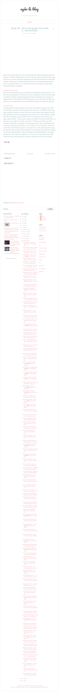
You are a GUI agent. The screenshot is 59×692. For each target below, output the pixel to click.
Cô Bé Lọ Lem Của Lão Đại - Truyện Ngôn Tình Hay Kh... (29, 592)
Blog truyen (43, 227)
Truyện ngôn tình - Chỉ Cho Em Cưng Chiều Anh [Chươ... (30, 632)
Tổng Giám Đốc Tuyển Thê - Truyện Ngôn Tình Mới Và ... (30, 521)
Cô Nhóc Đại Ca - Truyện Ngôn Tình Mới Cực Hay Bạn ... (29, 423)
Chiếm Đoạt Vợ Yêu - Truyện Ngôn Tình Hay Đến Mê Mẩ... (30, 295)
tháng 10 (25, 234)
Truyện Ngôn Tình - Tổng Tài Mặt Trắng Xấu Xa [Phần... (30, 627)
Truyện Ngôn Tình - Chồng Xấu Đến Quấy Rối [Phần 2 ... (30, 648)
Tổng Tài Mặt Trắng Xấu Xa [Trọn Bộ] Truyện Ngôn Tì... (30, 588)
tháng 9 (25, 236)
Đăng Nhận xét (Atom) (16, 203)
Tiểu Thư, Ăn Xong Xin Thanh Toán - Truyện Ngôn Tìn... (30, 655)
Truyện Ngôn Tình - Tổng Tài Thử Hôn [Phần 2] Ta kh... (30, 333)
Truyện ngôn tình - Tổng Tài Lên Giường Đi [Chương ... (30, 674)
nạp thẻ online (42, 242)
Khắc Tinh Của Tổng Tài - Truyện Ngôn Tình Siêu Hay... (29, 432)
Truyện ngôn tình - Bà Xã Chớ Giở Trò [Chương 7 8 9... (30, 383)
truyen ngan (43, 231)
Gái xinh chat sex (14, 223)
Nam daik (41, 239)
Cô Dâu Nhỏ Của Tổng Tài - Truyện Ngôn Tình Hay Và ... (30, 498)
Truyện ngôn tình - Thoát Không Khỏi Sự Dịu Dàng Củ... (29, 312)
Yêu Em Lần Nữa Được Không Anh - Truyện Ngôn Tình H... (30, 450)
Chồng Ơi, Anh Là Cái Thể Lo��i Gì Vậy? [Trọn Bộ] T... (29, 379)
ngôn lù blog (29, 9)
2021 (23, 218)
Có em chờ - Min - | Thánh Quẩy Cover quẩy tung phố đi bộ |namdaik (15, 243)
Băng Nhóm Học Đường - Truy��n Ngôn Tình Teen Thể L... (30, 392)
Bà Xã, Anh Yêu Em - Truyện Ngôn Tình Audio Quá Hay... (30, 665)
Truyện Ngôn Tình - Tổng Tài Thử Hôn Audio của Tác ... (30, 584)
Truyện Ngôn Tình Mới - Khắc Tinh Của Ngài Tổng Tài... (30, 337)
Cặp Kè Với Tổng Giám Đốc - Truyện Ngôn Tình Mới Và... (30, 652)
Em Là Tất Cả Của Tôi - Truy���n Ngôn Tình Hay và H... (29, 387)
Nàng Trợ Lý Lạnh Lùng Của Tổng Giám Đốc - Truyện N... (30, 441)
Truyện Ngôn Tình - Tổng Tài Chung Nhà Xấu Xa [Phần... (30, 612)
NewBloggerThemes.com (36, 687)
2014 (23, 678)
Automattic (18, 687)
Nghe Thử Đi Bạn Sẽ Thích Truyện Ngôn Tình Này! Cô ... (30, 481)
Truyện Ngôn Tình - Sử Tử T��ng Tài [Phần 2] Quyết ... (30, 281)
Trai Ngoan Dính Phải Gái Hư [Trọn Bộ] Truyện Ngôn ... (30, 269)
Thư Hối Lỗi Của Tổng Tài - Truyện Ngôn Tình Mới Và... (30, 427)
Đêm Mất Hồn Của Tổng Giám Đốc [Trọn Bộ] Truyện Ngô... (30, 316)
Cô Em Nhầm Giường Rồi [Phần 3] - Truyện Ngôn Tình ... (29, 563)
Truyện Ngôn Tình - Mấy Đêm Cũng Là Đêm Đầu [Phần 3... (30, 273)
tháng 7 (25, 241)
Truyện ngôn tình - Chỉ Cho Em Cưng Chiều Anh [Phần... (30, 602)
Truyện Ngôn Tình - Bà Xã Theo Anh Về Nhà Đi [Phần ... (30, 411)
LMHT (40, 260)
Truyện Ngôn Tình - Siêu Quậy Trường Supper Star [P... (29, 437)
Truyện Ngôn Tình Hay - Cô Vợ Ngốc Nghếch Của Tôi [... (30, 576)
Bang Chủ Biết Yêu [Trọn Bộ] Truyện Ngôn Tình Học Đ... (30, 545)
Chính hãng (42, 254)
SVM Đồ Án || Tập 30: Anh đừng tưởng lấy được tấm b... (30, 259)
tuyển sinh (41, 266)
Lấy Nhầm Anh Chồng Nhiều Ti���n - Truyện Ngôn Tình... (30, 368)
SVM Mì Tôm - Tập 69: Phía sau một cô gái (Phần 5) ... (29, 262)
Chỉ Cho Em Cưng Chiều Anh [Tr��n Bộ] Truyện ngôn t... (30, 350)
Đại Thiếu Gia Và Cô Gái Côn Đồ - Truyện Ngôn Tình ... (30, 415)
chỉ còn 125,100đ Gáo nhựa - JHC (11, 220)
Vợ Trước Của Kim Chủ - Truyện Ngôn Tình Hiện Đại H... (30, 670)
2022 (23, 216)
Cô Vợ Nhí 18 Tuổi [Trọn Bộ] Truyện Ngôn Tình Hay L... (30, 553)
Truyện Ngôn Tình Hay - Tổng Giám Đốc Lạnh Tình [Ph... (30, 615)
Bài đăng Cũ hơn (50, 154)
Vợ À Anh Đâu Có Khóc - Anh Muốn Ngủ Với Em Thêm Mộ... (30, 320)
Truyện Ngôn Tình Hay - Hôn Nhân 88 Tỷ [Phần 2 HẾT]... (30, 644)
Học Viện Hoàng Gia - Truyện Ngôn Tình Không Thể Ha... (30, 506)
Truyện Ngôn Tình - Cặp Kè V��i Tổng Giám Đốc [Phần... (29, 526)
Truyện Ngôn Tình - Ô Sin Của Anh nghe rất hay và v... (30, 567)
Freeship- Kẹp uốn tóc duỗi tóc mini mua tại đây (12, 216)
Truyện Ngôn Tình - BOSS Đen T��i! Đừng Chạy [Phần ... (29, 401)
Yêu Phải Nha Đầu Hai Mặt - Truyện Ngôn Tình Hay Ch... (29, 486)
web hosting (42, 257)
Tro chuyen (43, 229)
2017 (23, 227)
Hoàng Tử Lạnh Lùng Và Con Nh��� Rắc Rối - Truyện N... (30, 516)
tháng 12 (25, 229)
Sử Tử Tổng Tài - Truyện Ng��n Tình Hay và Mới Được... (30, 541)
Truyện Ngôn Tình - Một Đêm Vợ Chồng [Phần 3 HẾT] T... (30, 468)
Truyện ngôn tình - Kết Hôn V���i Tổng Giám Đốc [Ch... (30, 455)
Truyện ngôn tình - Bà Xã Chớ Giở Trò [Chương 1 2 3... (30, 345)
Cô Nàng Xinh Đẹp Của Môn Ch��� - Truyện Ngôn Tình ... (30, 374)
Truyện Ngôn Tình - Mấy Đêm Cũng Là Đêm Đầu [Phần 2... (30, 472)
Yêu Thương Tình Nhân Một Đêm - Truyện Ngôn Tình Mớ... (30, 358)
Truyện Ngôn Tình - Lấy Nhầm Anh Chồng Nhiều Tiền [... (29, 558)
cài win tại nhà (8, 106)
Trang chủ (29, 22)
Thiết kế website (43, 248)
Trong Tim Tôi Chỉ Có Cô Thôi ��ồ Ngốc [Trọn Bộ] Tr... (30, 620)
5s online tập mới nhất (10, 90)
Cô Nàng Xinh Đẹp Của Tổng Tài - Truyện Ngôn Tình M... (30, 299)
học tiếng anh (42, 268)
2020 (23, 221)
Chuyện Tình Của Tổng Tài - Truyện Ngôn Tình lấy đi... (30, 624)
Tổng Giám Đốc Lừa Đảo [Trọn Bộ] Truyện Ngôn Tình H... (30, 502)
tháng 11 (25, 232)
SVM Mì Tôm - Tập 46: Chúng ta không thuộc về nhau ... (30, 248)
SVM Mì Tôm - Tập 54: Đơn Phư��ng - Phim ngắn (29, 255)
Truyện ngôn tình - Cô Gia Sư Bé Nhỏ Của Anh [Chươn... (30, 329)
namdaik (44, 218)
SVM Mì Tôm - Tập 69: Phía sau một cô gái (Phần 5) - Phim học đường (29, 29)
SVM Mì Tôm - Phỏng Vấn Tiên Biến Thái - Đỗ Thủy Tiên (29, 244)
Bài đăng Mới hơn (9, 154)
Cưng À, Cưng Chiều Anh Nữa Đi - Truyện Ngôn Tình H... (30, 307)
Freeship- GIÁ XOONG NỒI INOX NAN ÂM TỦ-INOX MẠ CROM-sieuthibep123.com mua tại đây (11, 231)
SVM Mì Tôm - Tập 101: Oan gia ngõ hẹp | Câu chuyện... (30, 251)
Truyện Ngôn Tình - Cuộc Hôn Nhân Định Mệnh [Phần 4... (29, 476)
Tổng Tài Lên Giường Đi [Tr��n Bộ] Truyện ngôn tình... (30, 290)
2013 (23, 681)
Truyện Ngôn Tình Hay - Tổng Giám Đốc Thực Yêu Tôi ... (30, 302)
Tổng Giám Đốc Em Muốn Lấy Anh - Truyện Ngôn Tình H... (30, 341)
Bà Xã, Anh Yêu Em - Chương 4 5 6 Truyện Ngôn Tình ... (30, 266)
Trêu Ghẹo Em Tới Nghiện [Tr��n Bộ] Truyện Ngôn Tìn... (30, 549)
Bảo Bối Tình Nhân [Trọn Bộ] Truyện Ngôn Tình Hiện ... (30, 354)
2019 (23, 223)
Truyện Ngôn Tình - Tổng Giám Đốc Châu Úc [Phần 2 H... (30, 460)
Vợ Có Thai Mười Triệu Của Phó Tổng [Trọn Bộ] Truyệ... (30, 464)
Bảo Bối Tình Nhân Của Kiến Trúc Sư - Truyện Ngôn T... (30, 641)
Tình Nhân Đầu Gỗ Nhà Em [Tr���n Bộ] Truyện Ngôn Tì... (29, 445)
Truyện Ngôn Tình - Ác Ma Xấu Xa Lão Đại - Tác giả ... (30, 276)
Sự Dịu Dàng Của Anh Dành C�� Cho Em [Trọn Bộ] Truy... (30, 597)
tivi (40, 245)
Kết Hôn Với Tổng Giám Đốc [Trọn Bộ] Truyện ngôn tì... (30, 418)
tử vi (40, 263)
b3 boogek (41, 238)
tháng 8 (25, 238)
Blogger (15, 258)
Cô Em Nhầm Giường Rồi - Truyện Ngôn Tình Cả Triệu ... (30, 531)
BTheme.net (45, 687)
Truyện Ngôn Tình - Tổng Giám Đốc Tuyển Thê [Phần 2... (30, 580)
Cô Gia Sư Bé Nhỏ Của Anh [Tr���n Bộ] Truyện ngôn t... (30, 325)
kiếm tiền (41, 271)
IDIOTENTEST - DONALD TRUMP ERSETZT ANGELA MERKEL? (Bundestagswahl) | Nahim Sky (12, 250)
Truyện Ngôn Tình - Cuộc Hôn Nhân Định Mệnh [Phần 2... (29, 572)
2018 (23, 225)
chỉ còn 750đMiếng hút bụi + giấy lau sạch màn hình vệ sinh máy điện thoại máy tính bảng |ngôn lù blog (11, 237)
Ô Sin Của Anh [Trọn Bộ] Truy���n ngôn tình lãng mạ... (29, 363)
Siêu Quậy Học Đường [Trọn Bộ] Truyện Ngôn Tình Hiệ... (30, 494)
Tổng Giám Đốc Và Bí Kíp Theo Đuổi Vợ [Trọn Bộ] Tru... (29, 511)
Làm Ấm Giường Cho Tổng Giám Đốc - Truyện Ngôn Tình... (29, 660)
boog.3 (43, 216)
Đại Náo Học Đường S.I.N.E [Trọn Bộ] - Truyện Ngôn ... (30, 396)
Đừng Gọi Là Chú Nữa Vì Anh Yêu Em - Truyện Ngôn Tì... (30, 490)
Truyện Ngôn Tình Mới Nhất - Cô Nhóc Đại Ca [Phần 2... (30, 285)
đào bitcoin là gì (43, 251)
